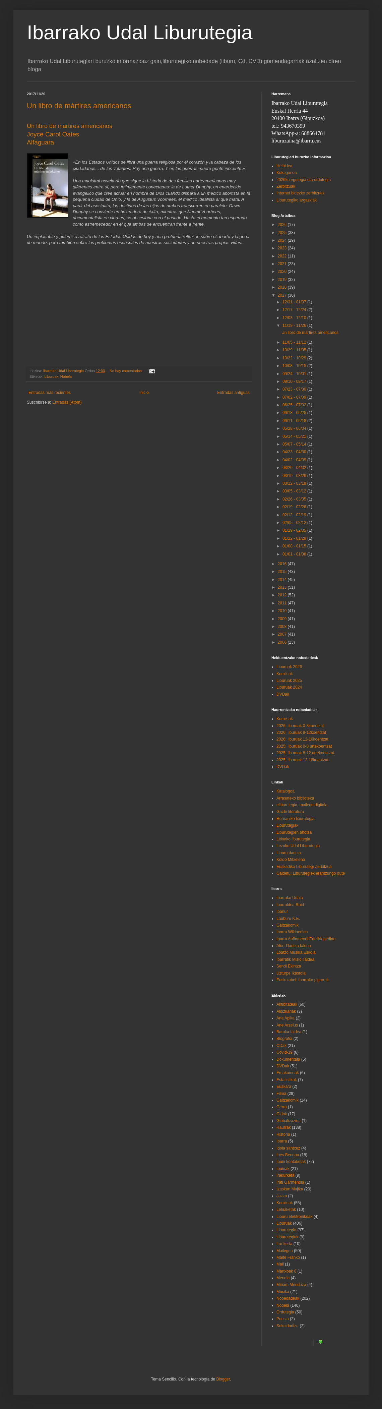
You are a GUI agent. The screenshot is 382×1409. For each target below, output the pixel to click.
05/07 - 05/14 (294, 444)
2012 (283, 595)
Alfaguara (40, 142)
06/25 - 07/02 (294, 405)
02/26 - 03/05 (294, 499)
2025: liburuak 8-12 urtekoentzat (305, 753)
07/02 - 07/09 (294, 397)
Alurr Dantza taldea (293, 945)
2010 (283, 610)
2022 (283, 256)
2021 (283, 263)
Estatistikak (286, 1079)
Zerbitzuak (285, 186)
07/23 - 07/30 (294, 389)
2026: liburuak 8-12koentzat (301, 732)
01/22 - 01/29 (294, 538)
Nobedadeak (287, 1298)
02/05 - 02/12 (294, 522)
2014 (283, 579)
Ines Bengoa (287, 1155)
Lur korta (284, 1243)
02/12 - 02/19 (294, 515)
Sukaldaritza (287, 1326)
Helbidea (284, 166)
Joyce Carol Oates (53, 134)
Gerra (281, 1107)
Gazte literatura (290, 811)
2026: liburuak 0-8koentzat (300, 725)
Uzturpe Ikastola (291, 973)
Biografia (284, 1038)
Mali (280, 1264)
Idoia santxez (288, 1148)
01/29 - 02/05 (294, 530)
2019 (283, 279)
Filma (281, 1093)
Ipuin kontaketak (291, 1161)
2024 (283, 240)
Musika (282, 1291)
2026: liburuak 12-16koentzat (302, 739)
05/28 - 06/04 (294, 428)
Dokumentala (288, 1059)
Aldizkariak (286, 1011)
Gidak (281, 1114)
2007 (283, 634)
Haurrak (283, 1127)
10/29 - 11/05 (294, 350)
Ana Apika (285, 1018)
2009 (283, 619)
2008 (283, 626)
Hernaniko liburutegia (295, 818)
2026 (283, 224)
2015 (283, 571)
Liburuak (51, 376)
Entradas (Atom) (66, 402)
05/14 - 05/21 (294, 436)
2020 (283, 271)
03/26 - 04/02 (294, 467)
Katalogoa (285, 791)
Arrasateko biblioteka (295, 798)
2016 (283, 564)
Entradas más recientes (49, 392)
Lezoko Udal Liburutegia (298, 845)
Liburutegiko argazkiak (296, 200)
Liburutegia (286, 1230)
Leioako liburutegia (293, 839)
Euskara (283, 1086)
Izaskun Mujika (289, 1189)
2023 (283, 248)
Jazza (281, 1195)
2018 (283, 287)
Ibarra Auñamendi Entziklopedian (305, 939)
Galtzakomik (287, 925)
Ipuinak (283, 1168)
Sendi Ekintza (288, 966)
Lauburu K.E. (288, 918)
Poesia (282, 1318)
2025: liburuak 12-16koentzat (302, 760)
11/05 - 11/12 (294, 342)
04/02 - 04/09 (294, 460)
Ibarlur (282, 911)
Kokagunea (286, 172)
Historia (283, 1134)
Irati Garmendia (290, 1182)
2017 (283, 295)
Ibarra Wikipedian (292, 932)
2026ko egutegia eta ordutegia (303, 179)
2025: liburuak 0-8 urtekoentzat (304, 746)
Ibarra (281, 1141)
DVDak (282, 694)
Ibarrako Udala (289, 897)
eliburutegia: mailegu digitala (301, 805)
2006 (283, 642)
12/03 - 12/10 (294, 317)
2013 (283, 587)
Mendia (283, 1278)
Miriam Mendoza (291, 1284)
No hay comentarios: (127, 371)
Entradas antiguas (233, 392)
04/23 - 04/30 (294, 452)
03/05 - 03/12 (294, 491)
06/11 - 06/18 (294, 420)
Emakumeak (287, 1072)
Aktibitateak (286, 1004)
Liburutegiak (287, 825)
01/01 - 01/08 (294, 554)
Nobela (66, 376)
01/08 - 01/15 (294, 546)
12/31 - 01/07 (294, 302)
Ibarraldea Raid (290, 904)
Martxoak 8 (286, 1271)
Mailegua (284, 1250)
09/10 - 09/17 (294, 381)
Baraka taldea (288, 1032)
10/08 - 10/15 (294, 365)
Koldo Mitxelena (290, 859)
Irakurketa (285, 1175)
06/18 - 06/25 (294, 412)
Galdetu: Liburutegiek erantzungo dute (310, 873)
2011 (283, 603)
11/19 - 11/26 (294, 325)
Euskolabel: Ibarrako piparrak (302, 980)
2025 (283, 232)
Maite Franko (288, 1257)
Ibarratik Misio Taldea (295, 959)
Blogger (223, 1379)
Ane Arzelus (287, 1025)
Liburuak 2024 (289, 687)
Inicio (144, 392)
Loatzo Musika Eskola (296, 952)
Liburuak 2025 (289, 680)
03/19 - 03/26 (294, 475)
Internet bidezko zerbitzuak (300, 193)
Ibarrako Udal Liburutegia (140, 32)
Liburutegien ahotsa (294, 832)
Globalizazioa (288, 1120)
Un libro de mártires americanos (79, 106)
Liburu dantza (288, 852)
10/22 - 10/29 (294, 358)
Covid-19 (284, 1052)
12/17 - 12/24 (294, 309)
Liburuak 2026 (289, 666)
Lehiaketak (286, 1209)
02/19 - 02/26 (294, 507)
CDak (281, 1045)
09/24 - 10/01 (294, 373)
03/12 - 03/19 (294, 483)
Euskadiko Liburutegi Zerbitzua (304, 866)
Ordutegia (285, 1312)
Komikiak (284, 673)
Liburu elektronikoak (294, 1216)
